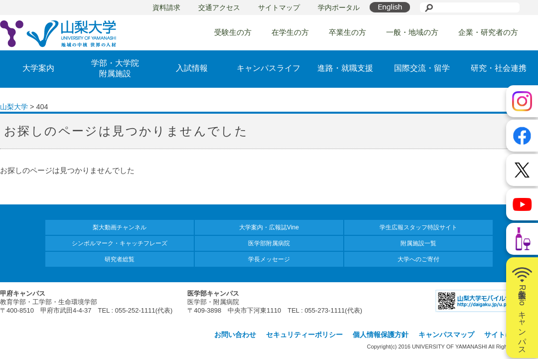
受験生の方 (233, 32)
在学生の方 (290, 32)
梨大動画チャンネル (119, 227)
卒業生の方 (347, 32)
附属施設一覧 (418, 243)
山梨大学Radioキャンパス (522, 308)
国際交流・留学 (422, 68)
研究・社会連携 (499, 68)
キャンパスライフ (268, 68)
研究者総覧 (119, 259)
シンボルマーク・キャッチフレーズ (119, 243)
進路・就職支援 (345, 68)
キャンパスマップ (446, 335)
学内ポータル (339, 7)
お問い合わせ (235, 335)
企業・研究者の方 (488, 32)
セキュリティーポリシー (304, 335)
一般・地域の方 (412, 32)
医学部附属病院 (269, 243)
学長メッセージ (269, 259)
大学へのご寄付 (418, 259)
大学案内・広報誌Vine (269, 227)
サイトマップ (279, 7)
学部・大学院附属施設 (115, 68)
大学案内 (38, 68)
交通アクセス (219, 7)
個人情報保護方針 (380, 335)
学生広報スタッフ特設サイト (418, 227)
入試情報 (192, 68)
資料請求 (166, 7)
